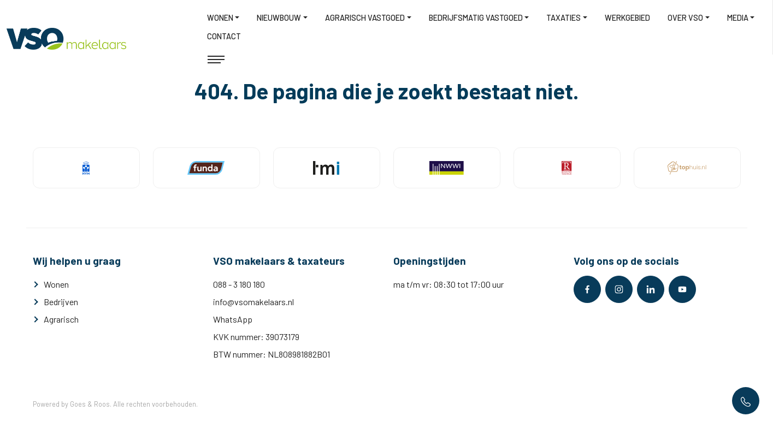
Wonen (220, 17)
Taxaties (563, 17)
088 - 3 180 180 (239, 284)
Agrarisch (61, 319)
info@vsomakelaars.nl (253, 301)
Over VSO (685, 17)
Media (737, 17)
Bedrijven (61, 301)
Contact (224, 36)
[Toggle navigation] (216, 59)
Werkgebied (627, 17)
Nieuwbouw (279, 17)
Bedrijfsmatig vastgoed (476, 17)
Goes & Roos (90, 404)
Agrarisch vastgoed (365, 17)
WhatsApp (232, 319)
